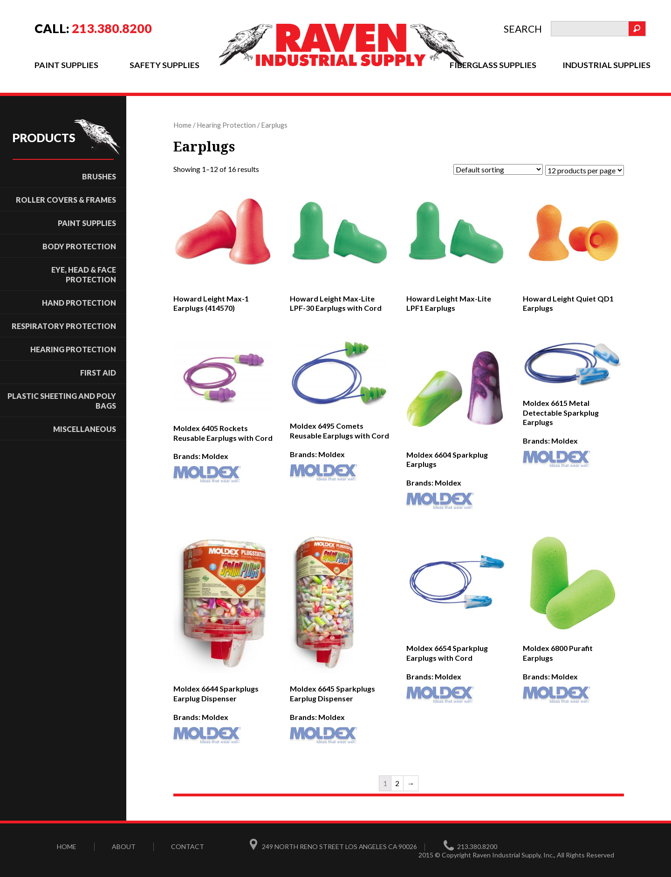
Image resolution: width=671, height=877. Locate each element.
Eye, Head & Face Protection (83, 274)
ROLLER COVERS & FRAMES (66, 199)
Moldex (215, 455)
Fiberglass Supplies (493, 65)
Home (182, 124)
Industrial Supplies (606, 65)
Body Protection (79, 245)
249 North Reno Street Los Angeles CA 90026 (340, 845)
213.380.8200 (112, 28)
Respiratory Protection (64, 325)
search (523, 28)
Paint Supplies (66, 65)
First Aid (98, 372)
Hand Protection (79, 302)
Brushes (99, 175)
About (124, 845)
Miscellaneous (84, 428)
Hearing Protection (73, 348)
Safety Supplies (164, 65)
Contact (187, 845)
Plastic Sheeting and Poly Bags (61, 400)
